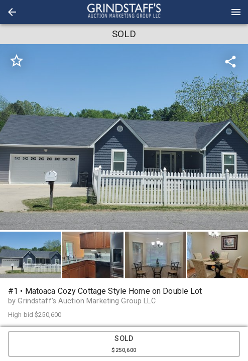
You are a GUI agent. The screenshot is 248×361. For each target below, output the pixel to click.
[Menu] (236, 12)
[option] (124, 137)
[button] (12, 12)
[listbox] (124, 137)
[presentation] (124, 12)
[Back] (12, 12)
